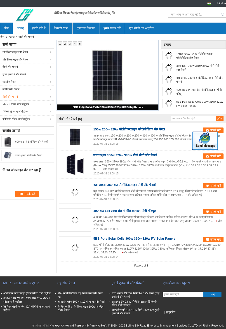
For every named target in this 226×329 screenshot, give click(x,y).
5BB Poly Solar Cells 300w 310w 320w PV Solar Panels (108, 107)
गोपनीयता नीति (39, 325)
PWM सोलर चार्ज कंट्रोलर (15, 111)
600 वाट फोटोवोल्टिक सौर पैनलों (31, 141)
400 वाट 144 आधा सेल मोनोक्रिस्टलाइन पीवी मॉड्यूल (199, 91)
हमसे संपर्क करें (112, 28)
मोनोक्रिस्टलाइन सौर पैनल (15, 52)
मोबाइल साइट (171, 318)
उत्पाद (20, 28)
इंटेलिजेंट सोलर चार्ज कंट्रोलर (16, 119)
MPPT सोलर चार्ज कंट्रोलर (15, 104)
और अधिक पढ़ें (110, 169)
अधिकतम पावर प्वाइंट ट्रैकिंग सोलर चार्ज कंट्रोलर (27, 293)
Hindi (221, 3)
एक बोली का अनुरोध (141, 28)
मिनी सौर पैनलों (10, 67)
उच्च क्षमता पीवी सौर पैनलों (28, 155)
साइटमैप (170, 312)
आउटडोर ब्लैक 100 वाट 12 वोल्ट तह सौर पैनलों (81, 301)
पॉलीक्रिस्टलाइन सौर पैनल (15, 59)
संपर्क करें (215, 130)
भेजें (212, 294)
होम (6, 28)
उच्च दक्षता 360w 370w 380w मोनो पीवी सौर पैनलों (197, 68)
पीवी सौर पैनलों (10, 96)
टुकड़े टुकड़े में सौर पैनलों (14, 74)
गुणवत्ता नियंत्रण (86, 28)
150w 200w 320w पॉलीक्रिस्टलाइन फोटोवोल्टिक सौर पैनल (194, 56)
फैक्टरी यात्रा (61, 28)
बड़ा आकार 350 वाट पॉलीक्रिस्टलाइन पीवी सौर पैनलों (199, 79)
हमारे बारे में (38, 28)
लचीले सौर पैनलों (10, 89)
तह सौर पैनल (9, 81)
